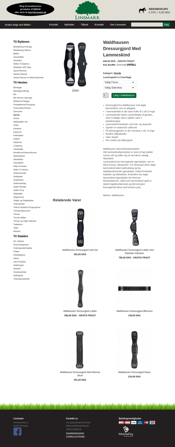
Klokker (16, 139)
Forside (53, 24)
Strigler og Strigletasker (23, 200)
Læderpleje (18, 149)
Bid (14, 94)
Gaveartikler (18, 57)
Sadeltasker (18, 180)
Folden (16, 251)
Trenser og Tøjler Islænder (24, 221)
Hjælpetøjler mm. (20, 122)
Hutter (16, 125)
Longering (17, 146)
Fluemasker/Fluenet (22, 108)
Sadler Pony (18, 190)
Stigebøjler (18, 194)
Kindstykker (18, 135)
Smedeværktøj (19, 272)
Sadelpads (18, 176)
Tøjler (15, 228)
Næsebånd (18, 159)
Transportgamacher (21, 211)
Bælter (16, 53)
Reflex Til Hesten (20, 170)
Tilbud (84, 24)
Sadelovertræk (19, 173)
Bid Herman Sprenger (22, 98)
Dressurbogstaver (21, 245)
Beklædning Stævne (22, 50)
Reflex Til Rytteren (21, 64)
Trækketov (17, 224)
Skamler (17, 269)
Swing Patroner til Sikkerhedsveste (28, 77)
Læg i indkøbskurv (124, 95)
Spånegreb (18, 275)
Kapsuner (17, 132)
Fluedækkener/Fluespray (24, 105)
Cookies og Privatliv (75, 436)
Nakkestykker (19, 156)
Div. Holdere (18, 241)
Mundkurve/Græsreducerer (25, 152)
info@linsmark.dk (37, 12)
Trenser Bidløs (19, 217)
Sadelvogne (18, 265)
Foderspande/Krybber (22, 248)
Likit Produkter (19, 262)
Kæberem (17, 142)
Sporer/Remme (20, 71)
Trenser (16, 214)
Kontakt (99, 24)
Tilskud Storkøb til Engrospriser (26, 207)
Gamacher (17, 111)
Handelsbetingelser (75, 433)
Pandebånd (18, 163)
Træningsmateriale (21, 279)
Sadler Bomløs (19, 187)
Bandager (17, 87)
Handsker (17, 60)
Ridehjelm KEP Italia (22, 67)
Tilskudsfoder (19, 204)
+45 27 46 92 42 (73, 429)
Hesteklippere (19, 255)
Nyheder (69, 24)
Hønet (16, 258)
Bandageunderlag (21, 91)
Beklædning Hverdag (22, 47)
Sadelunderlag (19, 183)
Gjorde (16, 115)
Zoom (75, 90)
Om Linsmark (118, 24)
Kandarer (17, 128)
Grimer (16, 118)
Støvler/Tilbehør (20, 74)
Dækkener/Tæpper (21, 101)
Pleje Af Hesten (20, 166)
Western (17, 231)
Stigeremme (18, 197)
